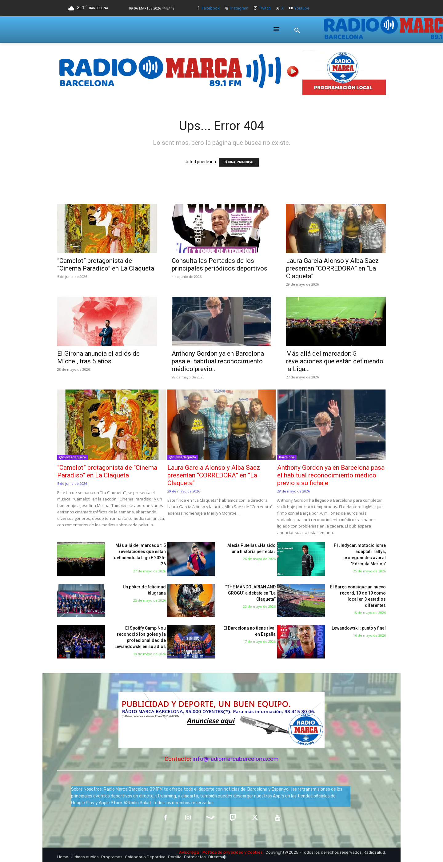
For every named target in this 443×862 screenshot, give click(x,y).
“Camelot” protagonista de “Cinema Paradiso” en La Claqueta (105, 264)
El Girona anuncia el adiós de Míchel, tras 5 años (98, 357)
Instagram (239, 8)
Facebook (211, 8)
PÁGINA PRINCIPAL (238, 162)
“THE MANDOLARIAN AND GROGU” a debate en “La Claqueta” (250, 593)
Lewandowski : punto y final (359, 628)
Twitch (265, 8)
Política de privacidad (222, 852)
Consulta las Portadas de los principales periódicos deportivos (219, 264)
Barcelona (287, 457)
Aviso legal (189, 852)
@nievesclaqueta (72, 457)
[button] (297, 30)
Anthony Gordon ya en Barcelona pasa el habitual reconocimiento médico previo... (218, 361)
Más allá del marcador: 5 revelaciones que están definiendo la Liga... (334, 361)
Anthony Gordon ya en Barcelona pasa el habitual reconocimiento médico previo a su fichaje (331, 475)
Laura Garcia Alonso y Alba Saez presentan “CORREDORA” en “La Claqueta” (332, 268)
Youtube (301, 8)
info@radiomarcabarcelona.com (236, 758)
